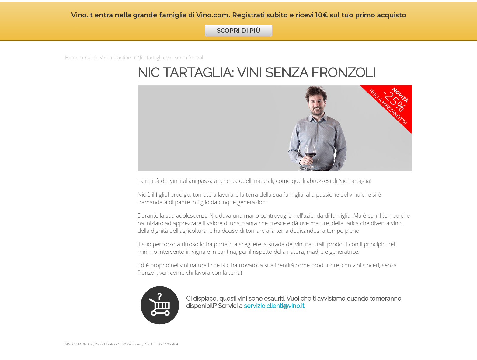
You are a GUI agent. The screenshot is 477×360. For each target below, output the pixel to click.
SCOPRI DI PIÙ (238, 30)
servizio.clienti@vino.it (274, 305)
